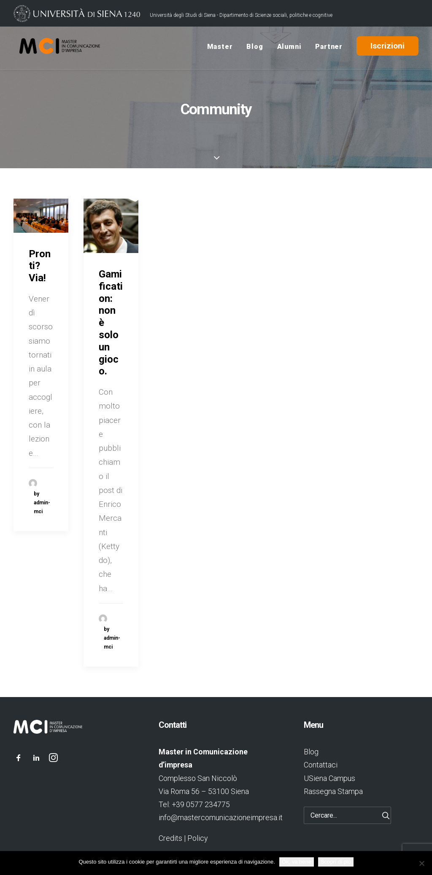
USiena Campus (329, 778)
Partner (329, 48)
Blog (254, 48)
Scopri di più (336, 862)
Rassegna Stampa (333, 791)
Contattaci (321, 764)
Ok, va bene (296, 862)
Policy (197, 838)
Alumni (289, 48)
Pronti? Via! (40, 266)
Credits (170, 838)
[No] (421, 863)
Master (220, 48)
